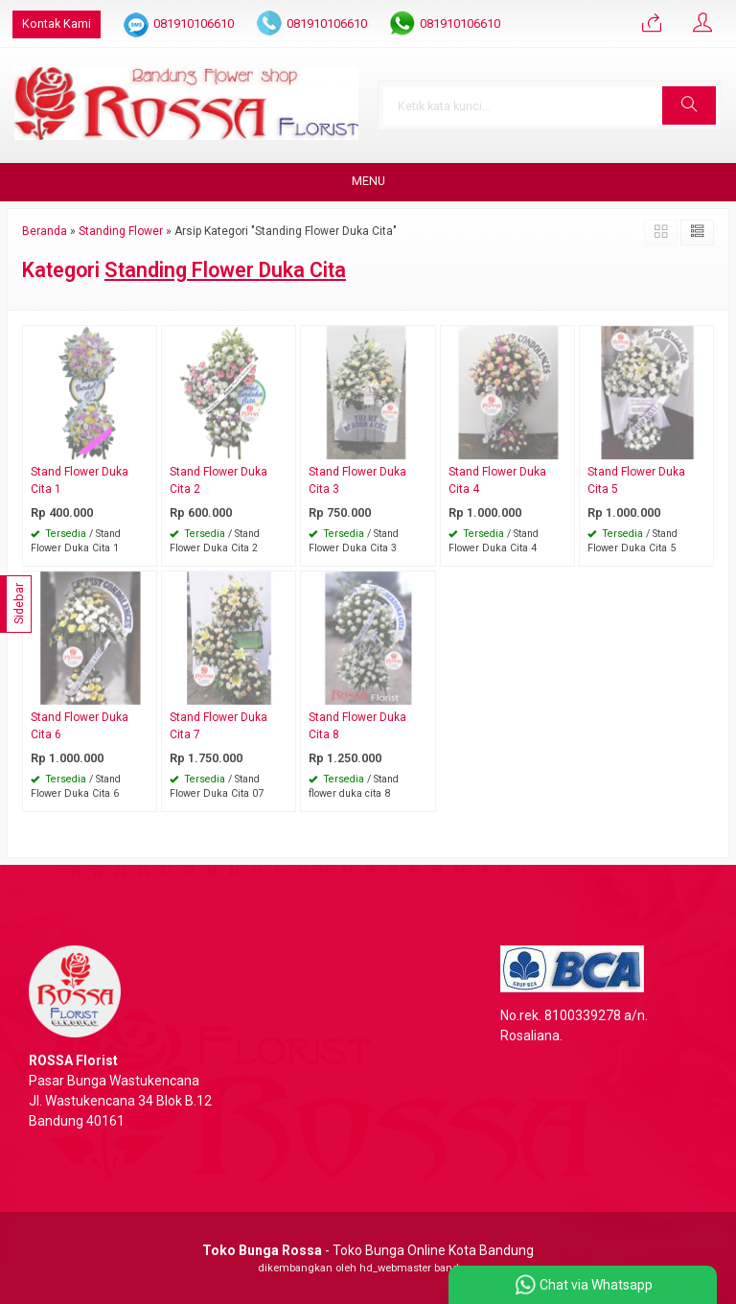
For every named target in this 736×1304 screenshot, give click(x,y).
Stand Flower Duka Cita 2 (218, 480)
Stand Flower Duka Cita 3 (357, 480)
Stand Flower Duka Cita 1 (79, 480)
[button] (689, 105)
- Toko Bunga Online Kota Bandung (368, 1250)
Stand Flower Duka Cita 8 (357, 725)
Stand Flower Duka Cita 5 (636, 480)
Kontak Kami (56, 23)
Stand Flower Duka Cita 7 (218, 725)
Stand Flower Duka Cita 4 (497, 480)
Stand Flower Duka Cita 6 (79, 725)
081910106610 (193, 23)
